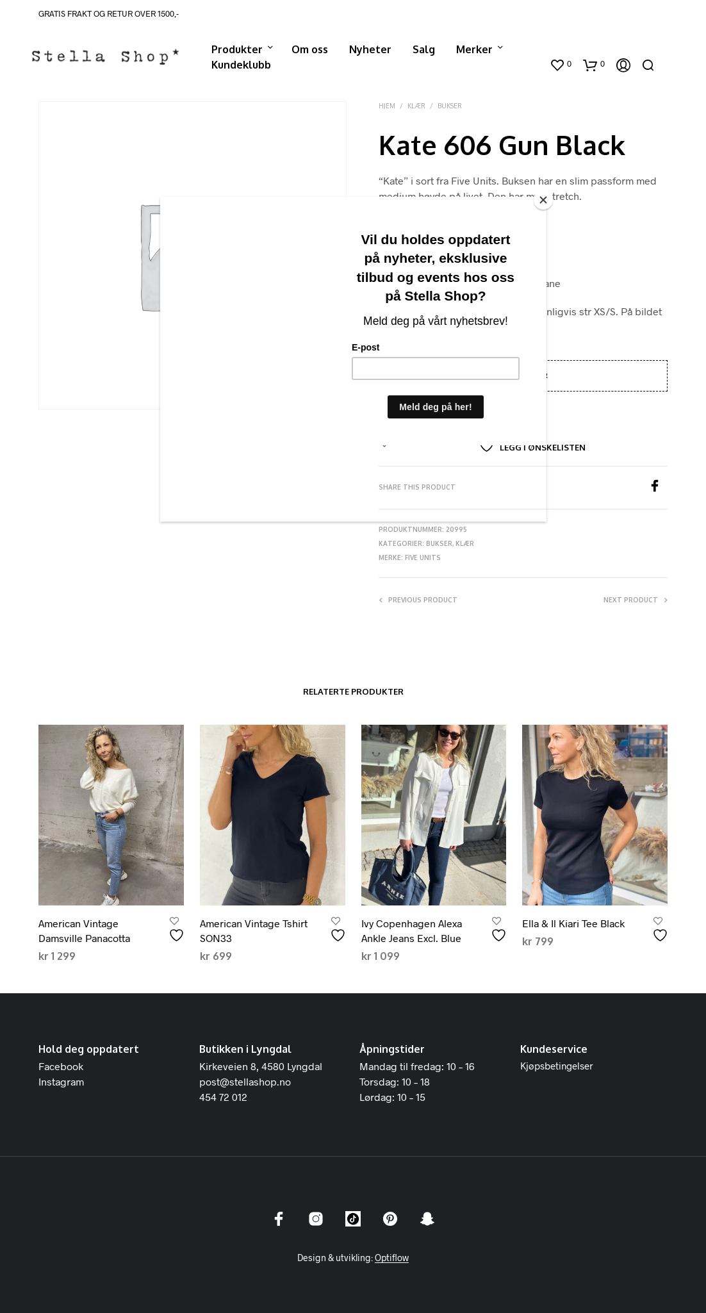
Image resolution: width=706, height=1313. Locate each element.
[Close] (543, 200)
